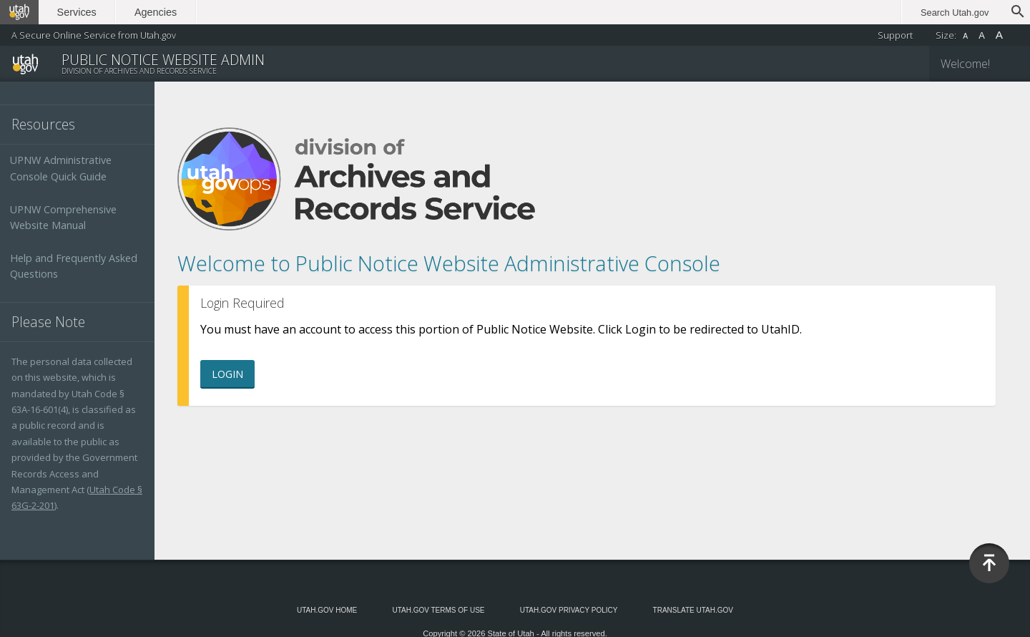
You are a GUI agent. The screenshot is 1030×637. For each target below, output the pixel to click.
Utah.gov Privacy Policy (569, 610)
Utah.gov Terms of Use (438, 610)
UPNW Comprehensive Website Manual (63, 217)
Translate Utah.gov (693, 610)
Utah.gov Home (327, 610)
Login (227, 374)
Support (895, 35)
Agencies (155, 12)
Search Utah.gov (955, 12)
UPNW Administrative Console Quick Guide (61, 168)
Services (77, 12)
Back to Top (989, 563)
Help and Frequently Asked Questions (73, 266)
